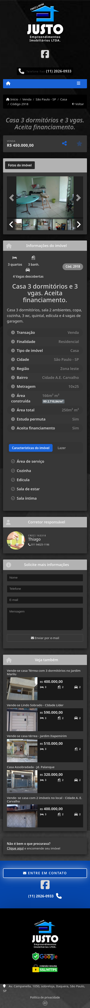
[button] (12, 198)
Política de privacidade (45, 997)
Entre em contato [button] (45, 873)
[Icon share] (45, 54)
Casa (63, 99)
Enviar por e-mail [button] (45, 638)
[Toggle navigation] (78, 83)
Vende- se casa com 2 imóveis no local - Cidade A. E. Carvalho (44, 799)
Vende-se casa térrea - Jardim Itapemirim (37, 736)
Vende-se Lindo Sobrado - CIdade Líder (35, 705)
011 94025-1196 (38, 544)
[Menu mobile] (8, 83)
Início (12, 99)
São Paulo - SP (46, 99)
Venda (27, 99)
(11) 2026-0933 (59, 71)
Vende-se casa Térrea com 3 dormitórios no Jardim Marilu (43, 672)
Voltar (78, 104)
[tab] (20, 165)
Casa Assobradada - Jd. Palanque (30, 767)
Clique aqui (15, 848)
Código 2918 (19, 104)
